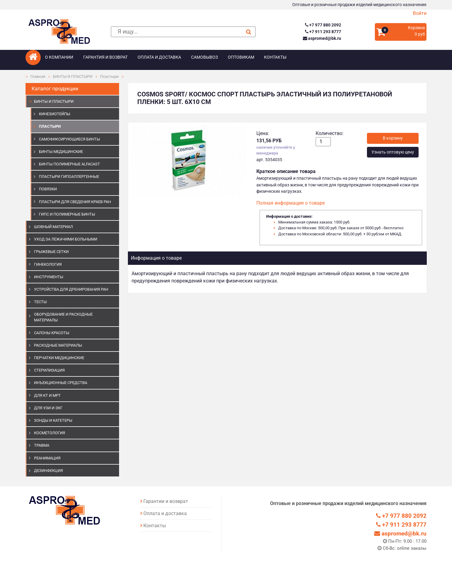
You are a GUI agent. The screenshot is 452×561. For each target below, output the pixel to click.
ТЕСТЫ (40, 302)
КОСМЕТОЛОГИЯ (49, 433)
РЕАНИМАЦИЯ (47, 458)
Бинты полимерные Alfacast (69, 164)
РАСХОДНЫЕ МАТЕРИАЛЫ (58, 345)
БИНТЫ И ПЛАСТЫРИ (72, 76)
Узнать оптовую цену (393, 152)
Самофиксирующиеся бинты (69, 139)
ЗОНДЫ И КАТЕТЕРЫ (53, 420)
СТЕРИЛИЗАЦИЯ (49, 370)
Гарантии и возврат (165, 501)
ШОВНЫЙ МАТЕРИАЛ (53, 226)
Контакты (275, 57)
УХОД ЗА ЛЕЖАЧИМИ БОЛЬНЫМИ (65, 239)
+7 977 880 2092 (323, 25)
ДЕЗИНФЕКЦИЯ (48, 470)
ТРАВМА (41, 445)
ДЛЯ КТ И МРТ (47, 395)
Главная (37, 76)
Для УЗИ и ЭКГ (48, 408)
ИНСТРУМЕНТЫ (48, 277)
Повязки (48, 189)
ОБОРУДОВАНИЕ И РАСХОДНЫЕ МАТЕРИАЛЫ (63, 317)
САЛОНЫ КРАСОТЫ (51, 333)
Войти (419, 13)
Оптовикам (241, 57)
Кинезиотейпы (54, 114)
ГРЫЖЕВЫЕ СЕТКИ (51, 251)
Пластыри (109, 76)
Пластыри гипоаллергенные (69, 176)
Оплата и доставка (159, 57)
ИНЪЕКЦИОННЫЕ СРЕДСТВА (60, 382)
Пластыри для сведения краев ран (75, 201)
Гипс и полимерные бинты (67, 214)
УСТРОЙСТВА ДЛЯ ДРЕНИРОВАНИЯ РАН (71, 289)
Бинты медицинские (61, 151)
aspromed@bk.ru (322, 38)
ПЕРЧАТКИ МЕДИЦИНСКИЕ (59, 357)
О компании (59, 57)
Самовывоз (204, 57)
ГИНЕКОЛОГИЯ (48, 264)
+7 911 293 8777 (323, 31)
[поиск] (183, 31)
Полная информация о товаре (290, 203)
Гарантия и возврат (105, 57)
